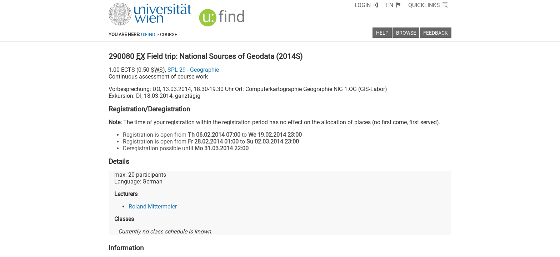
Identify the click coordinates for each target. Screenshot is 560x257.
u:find (148, 34)
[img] (223, 20)
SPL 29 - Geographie (193, 69)
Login (363, 5)
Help (382, 33)
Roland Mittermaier (153, 206)
